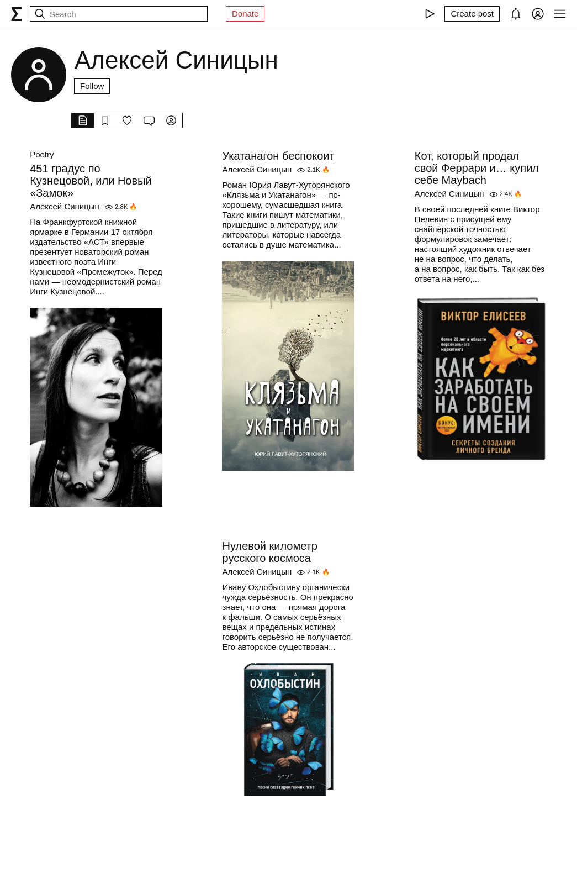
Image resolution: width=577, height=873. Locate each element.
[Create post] (472, 14)
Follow (92, 86)
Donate (245, 13)
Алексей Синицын (64, 206)
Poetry (42, 154)
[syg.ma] (16, 14)
